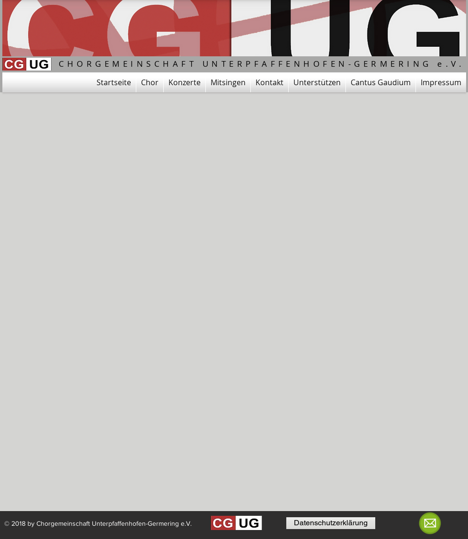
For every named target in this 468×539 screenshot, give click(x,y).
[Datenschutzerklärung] (330, 523)
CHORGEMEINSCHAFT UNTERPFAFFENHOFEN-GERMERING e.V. (262, 63)
